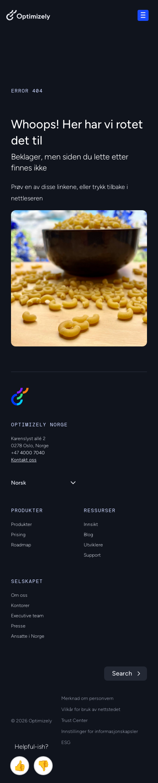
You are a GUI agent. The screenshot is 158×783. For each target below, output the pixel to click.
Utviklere (93, 545)
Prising (18, 534)
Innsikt (91, 524)
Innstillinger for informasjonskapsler (99, 731)
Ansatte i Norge (27, 636)
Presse (18, 626)
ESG (65, 742)
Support (92, 555)
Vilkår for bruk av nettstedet (90, 709)
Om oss (19, 595)
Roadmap (21, 545)
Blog (88, 534)
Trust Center (74, 720)
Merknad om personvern (87, 698)
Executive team (27, 615)
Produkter (21, 524)
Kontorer (20, 605)
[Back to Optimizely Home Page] (28, 17)
